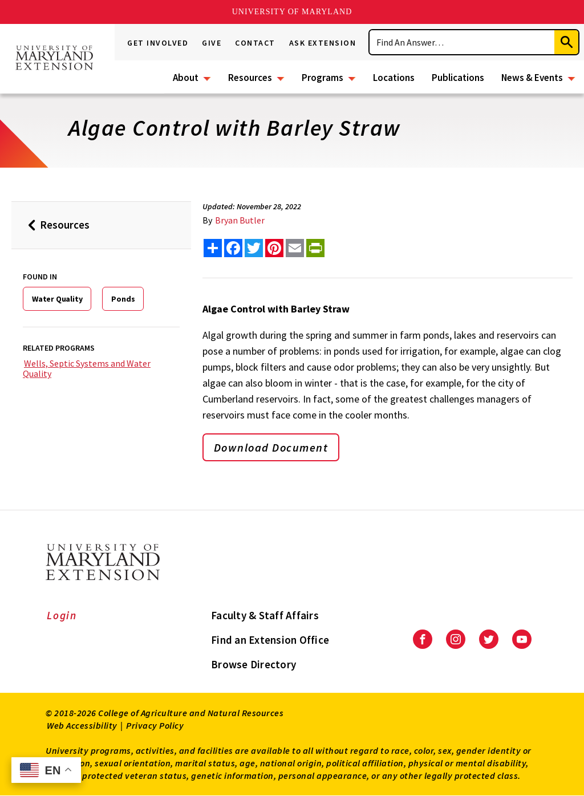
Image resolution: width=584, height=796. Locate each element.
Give (211, 43)
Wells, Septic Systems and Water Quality (87, 368)
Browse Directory (253, 664)
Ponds (123, 299)
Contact (255, 43)
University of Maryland (292, 11)
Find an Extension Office (270, 640)
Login (62, 615)
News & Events (532, 77)
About (185, 77)
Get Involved (157, 43)
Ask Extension (322, 43)
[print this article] (315, 248)
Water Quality (57, 299)
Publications (458, 77)
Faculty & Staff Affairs (265, 615)
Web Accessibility (82, 725)
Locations (394, 77)
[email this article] (295, 248)
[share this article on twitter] (254, 248)
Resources (250, 77)
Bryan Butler (240, 220)
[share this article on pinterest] (274, 248)
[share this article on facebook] (233, 248)
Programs (322, 77)
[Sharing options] (212, 248)
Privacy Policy (155, 725)
